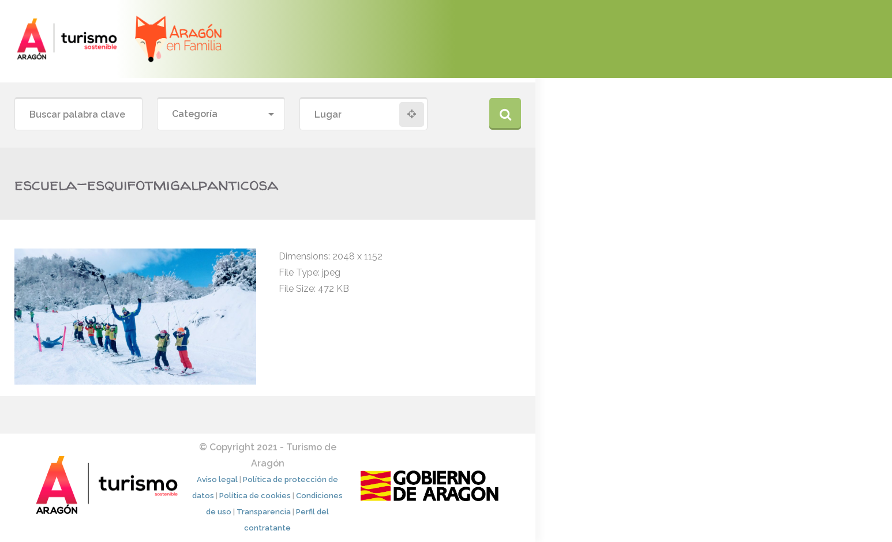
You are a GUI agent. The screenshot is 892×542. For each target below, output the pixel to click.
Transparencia (264, 511)
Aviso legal (217, 479)
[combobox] (221, 114)
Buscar (505, 114)
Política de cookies (255, 495)
